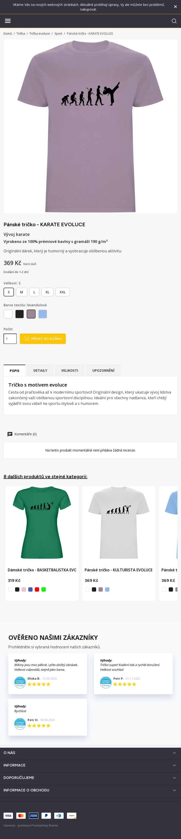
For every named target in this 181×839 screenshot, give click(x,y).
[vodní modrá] (30, 589)
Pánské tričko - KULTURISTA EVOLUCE (118, 570)
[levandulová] (31, 315)
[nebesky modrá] (43, 315)
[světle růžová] (24, 589)
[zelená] (43, 589)
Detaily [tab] (40, 370)
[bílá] (8, 315)
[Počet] (10, 339)
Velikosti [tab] (69, 370)
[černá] (20, 315)
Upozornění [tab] (103, 370)
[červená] (37, 589)
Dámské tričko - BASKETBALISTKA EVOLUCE (47, 570)
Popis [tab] (14, 370)
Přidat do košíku (43, 338)
